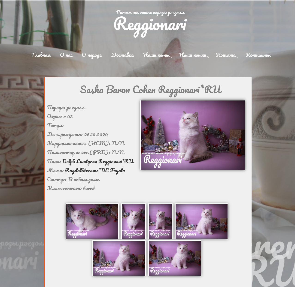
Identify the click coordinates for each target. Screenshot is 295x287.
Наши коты (156, 54)
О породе (91, 54)
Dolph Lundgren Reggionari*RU (97, 161)
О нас (66, 54)
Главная (40, 54)
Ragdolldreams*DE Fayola (95, 170)
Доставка (122, 54)
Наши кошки (192, 54)
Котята (226, 54)
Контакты (258, 54)
